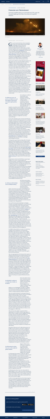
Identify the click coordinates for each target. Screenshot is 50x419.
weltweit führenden (12, 135)
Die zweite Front (38, 92)
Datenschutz (24, 417)
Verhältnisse (27, 209)
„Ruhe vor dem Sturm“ (12, 54)
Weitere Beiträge (41, 57)
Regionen (8, 1)
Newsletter (34, 417)
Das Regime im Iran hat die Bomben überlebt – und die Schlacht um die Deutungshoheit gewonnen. (40, 94)
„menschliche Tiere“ (14, 215)
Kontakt (6, 417)
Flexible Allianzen (38, 119)
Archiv (43, 417)
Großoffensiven (21, 50)
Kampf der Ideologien (39, 171)
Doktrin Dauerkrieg (38, 105)
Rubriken (3, 1)
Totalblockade (38, 148)
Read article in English (12, 40)
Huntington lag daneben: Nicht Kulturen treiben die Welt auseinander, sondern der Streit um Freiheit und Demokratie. (40, 175)
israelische (20, 135)
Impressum (15, 417)
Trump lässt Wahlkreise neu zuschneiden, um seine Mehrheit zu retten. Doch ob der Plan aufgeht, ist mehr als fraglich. (40, 167)
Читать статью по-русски (19, 40)
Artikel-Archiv (40, 156)
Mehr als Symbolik (38, 179)
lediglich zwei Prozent (12, 156)
